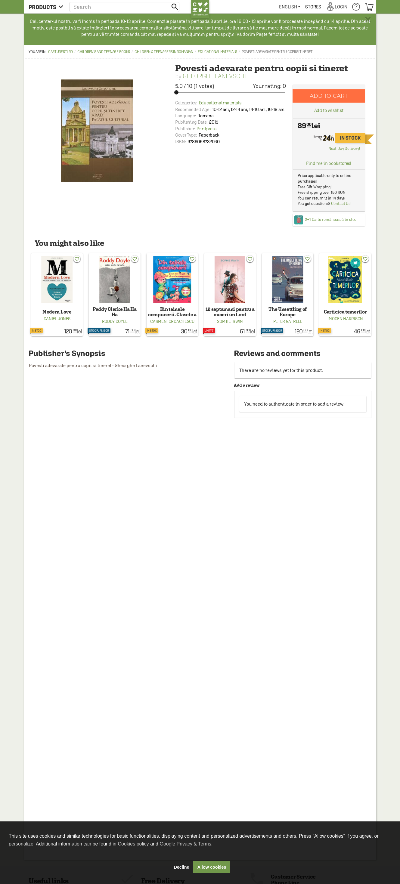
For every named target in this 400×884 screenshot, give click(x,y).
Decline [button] (181, 867)
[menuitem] (289, 7)
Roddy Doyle (115, 321)
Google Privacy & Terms (185, 843)
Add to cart (329, 96)
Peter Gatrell (287, 321)
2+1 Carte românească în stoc (330, 219)
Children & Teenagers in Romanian (164, 52)
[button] (124, 7)
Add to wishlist (329, 110)
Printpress (206, 128)
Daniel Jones (57, 318)
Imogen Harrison (345, 318)
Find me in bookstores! (328, 163)
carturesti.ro (60, 52)
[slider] (230, 92)
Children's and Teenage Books (103, 52)
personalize (21, 843)
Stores (313, 6)
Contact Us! (341, 203)
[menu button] (46, 7)
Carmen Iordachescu (172, 321)
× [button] (367, 20)
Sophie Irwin (230, 321)
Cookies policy (133, 843)
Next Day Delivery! (344, 148)
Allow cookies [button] (211, 867)
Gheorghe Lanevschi (214, 76)
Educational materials (217, 52)
